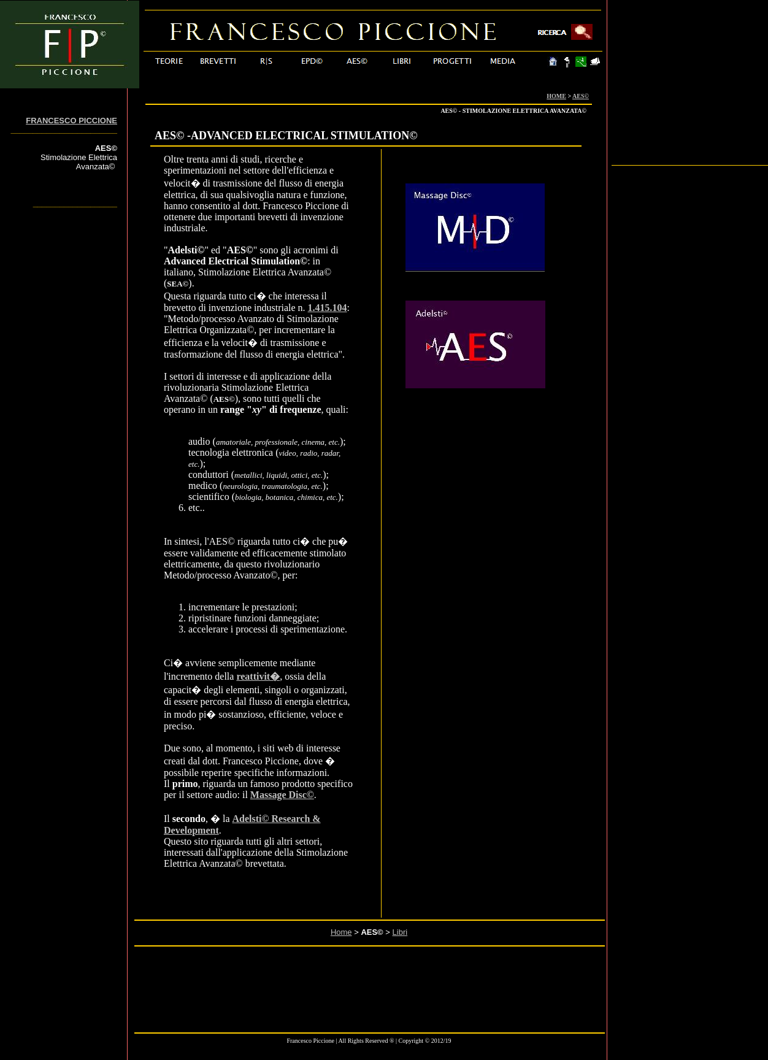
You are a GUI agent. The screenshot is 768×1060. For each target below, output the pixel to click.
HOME (556, 96)
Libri (400, 932)
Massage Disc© (282, 794)
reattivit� (258, 676)
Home (341, 932)
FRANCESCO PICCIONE (71, 120)
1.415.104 (327, 307)
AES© (580, 96)
